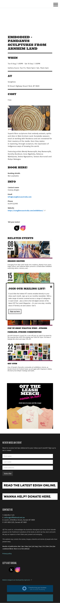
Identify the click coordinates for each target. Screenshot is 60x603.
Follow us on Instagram (17, 569)
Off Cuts (12, 364)
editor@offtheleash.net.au (14, 517)
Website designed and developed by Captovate (17, 580)
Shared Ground (16, 261)
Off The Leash (12, 3)
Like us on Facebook (5, 569)
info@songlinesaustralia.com (20, 196)
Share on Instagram (23, 228)
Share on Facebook (10, 228)
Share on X (16, 228)
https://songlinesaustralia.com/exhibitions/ (26, 210)
